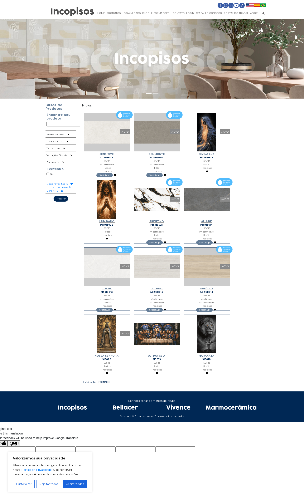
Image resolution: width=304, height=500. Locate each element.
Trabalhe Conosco (209, 13)
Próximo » (103, 382)
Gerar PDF (54, 190)
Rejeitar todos (48, 484)
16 (94, 382)
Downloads (132, 13)
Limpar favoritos (58, 187)
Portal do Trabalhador (241, 13)
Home (101, 13)
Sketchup (104, 175)
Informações (160, 13)
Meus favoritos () (59, 183)
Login (190, 13)
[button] (23, 58)
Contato (179, 13)
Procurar (61, 198)
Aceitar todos (75, 484)
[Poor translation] (14, 443)
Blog (145, 13)
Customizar (23, 484)
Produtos (114, 13)
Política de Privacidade (36, 470)
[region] (50, 472)
